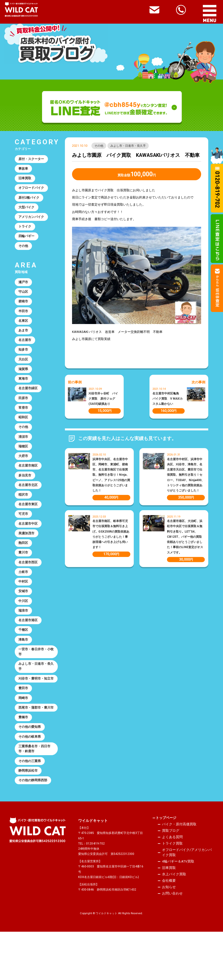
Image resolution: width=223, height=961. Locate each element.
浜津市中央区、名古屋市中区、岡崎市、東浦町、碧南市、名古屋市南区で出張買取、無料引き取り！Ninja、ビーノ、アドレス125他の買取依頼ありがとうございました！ (111, 475)
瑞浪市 (23, 624)
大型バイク (27, 209)
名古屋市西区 (28, 574)
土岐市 (23, 584)
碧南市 (23, 305)
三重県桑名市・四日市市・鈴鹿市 (35, 776)
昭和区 (23, 425)
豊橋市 (23, 744)
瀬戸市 (23, 285)
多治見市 (25, 484)
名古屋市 (25, 345)
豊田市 (23, 709)
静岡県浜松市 (28, 799)
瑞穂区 (23, 454)
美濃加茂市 (27, 544)
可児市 (23, 524)
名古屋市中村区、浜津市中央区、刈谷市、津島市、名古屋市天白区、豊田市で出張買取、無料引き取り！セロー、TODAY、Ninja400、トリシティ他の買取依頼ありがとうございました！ (185, 475)
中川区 (23, 614)
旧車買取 (25, 179)
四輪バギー (27, 239)
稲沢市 (23, 504)
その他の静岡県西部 (33, 809)
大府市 (23, 464)
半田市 (23, 315)
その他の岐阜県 (30, 764)
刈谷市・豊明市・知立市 (35, 696)
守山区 (23, 295)
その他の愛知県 (30, 754)
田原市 (23, 405)
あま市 (23, 335)
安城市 (23, 604)
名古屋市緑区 (28, 395)
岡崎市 (23, 719)
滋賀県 (23, 375)
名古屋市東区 (28, 514)
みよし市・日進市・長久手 (128, 145)
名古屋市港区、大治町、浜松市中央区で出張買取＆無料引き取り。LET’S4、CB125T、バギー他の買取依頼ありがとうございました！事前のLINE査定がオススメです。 (185, 537)
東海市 (23, 385)
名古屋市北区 (28, 494)
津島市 (23, 654)
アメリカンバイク (31, 219)
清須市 (23, 445)
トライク (25, 229)
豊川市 (23, 564)
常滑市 (23, 415)
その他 (99, 145)
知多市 (23, 355)
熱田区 (23, 554)
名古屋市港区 (28, 634)
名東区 (23, 325)
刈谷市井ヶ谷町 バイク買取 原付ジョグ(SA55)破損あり (103, 399)
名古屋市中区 (28, 534)
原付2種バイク (29, 199)
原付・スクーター (31, 159)
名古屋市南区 (28, 474)
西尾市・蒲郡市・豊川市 (35, 731)
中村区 (23, 594)
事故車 (23, 169)
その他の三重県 (30, 789)
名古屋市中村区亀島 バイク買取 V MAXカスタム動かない (167, 399)
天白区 (23, 365)
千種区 (23, 644)
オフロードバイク (31, 189)
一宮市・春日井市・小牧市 (35, 666)
